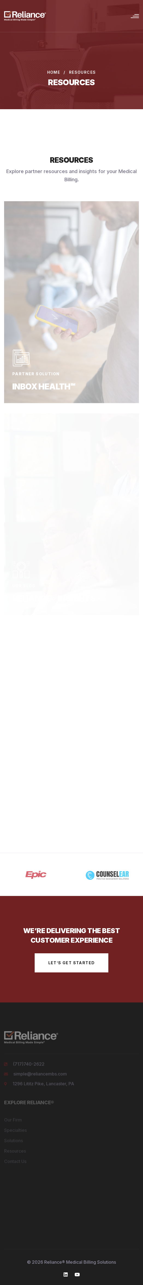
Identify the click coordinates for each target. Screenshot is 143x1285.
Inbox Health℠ (43, 387)
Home (53, 72)
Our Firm (13, 1121)
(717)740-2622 (28, 1065)
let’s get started (71, 962)
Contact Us (15, 1162)
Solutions (13, 1141)
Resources (15, 1152)
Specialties (15, 1131)
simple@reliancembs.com (40, 1075)
